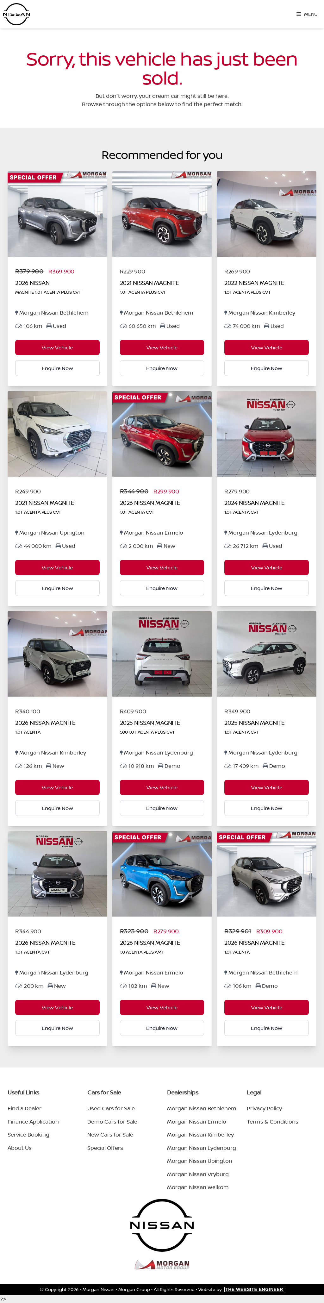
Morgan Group (134, 1289)
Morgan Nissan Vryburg (198, 1174)
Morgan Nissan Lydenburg (201, 1147)
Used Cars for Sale (111, 1108)
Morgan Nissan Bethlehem (201, 1108)
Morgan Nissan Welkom (198, 1187)
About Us (20, 1147)
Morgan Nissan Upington (199, 1160)
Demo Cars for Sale (112, 1121)
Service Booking (28, 1134)
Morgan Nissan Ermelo (196, 1121)
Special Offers (105, 1147)
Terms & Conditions (272, 1121)
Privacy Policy (264, 1108)
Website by (241, 1289)
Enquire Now (57, 368)
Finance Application (33, 1121)
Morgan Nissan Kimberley (200, 1134)
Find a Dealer (24, 1108)
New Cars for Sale (110, 1134)
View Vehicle (57, 347)
